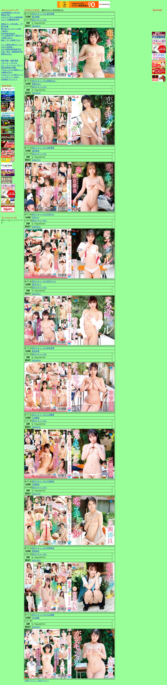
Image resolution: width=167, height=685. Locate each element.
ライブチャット (7, 77)
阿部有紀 (35, 551)
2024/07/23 (36, 160)
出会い (16, 77)
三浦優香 (35, 418)
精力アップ (18, 75)
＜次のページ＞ (42, 681)
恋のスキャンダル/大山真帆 (43, 615)
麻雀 (16, 60)
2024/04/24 (36, 360)
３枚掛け (4, 31)
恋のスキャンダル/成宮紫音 (43, 148)
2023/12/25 (36, 494)
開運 (14, 68)
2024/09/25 (36, 26)
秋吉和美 (35, 351)
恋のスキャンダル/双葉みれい (44, 81)
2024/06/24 (36, 227)
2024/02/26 (36, 427)
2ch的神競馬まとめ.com (10, 13)
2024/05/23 (36, 294)
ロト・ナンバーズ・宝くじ (12, 65)
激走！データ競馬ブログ (11, 40)
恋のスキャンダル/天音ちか (43, 214)
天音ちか (35, 217)
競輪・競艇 (9, 60)
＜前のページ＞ (30, 681)
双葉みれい (36, 84)
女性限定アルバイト (9, 79)
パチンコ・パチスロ (9, 63)
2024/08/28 (36, 93)
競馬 (3, 60)
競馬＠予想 (5, 15)
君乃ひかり (36, 284)
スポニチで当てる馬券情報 (12, 17)
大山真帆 (35, 618)
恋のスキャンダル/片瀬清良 (43, 481)
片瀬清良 (35, 484)
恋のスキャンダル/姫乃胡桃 (43, 14)
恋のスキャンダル (39, 20)
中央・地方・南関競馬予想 (12, 52)
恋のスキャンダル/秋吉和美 (43, 348)
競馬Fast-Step (6, 54)
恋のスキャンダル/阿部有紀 (43, 548)
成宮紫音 (35, 151)
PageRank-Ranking (8, 33)
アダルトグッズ (7, 75)
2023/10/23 (36, 560)
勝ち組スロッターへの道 (11, 29)
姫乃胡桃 (35, 17)
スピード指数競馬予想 (10, 20)
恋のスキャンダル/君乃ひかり (44, 281)
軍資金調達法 (6, 68)
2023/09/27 (36, 627)
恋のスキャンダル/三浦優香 (43, 415)
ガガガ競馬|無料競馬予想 (11, 49)
